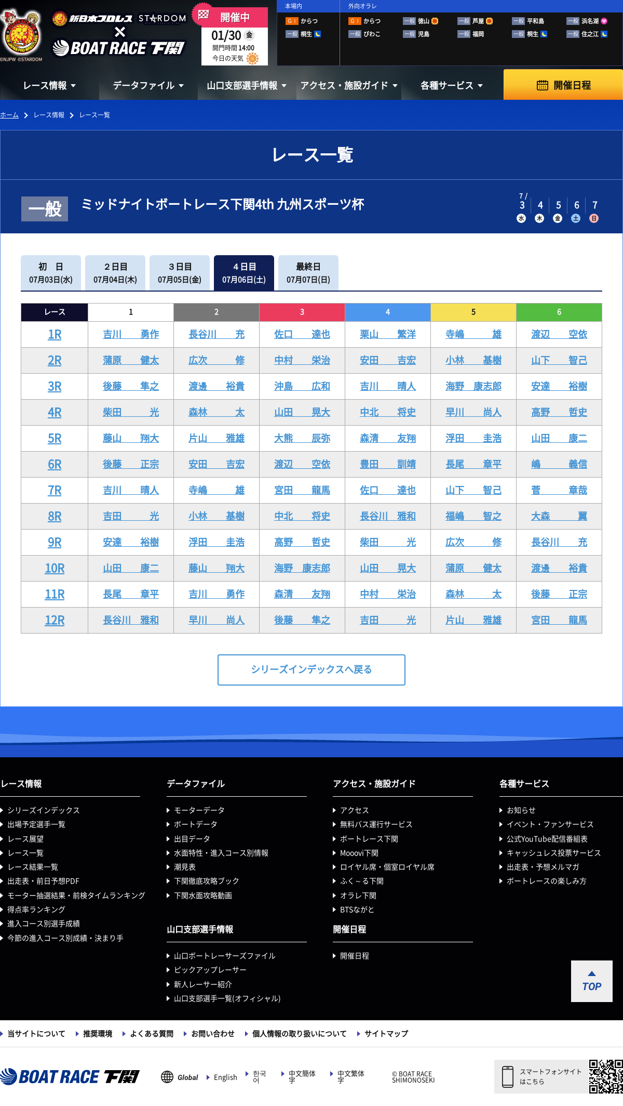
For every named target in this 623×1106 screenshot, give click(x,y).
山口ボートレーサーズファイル (225, 955)
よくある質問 (151, 1033)
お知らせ (521, 810)
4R (54, 412)
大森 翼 (559, 516)
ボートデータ (196, 824)
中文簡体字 (302, 1077)
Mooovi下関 (359, 853)
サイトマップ (386, 1033)
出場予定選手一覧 (36, 824)
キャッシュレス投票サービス (554, 853)
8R (54, 516)
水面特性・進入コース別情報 (221, 853)
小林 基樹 (473, 360)
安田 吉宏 (388, 360)
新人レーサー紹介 (203, 984)
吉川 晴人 (388, 386)
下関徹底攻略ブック (206, 881)
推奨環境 (97, 1033)
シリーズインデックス (43, 810)
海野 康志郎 (473, 386)
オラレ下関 (358, 895)
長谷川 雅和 (388, 516)
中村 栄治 (302, 360)
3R (54, 386)
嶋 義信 (559, 464)
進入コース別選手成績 (43, 923)
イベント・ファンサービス (550, 824)
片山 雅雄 (216, 438)
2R (54, 360)
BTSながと (357, 909)
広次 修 (216, 360)
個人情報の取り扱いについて (299, 1033)
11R (54, 594)
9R (54, 542)
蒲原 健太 (131, 360)
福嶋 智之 (473, 516)
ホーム (9, 115)
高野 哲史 (559, 412)
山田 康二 (559, 438)
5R (54, 438)
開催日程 (572, 85)
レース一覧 (25, 853)
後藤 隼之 (131, 386)
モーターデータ (199, 810)
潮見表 (185, 867)
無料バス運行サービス (376, 824)
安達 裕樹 (559, 386)
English (225, 1077)
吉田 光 (131, 516)
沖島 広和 (302, 386)
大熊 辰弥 (302, 438)
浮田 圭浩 (473, 438)
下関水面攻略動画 (203, 895)
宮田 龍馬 (302, 490)
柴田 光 (131, 412)
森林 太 (216, 412)
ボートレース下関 (369, 838)
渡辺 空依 (559, 334)
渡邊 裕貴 (216, 386)
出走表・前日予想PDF (43, 881)
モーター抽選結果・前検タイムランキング (76, 895)
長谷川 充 (216, 334)
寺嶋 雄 (473, 334)
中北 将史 (388, 412)
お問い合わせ (213, 1033)
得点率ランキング (36, 909)
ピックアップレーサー (210, 969)
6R (54, 464)
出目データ (192, 838)
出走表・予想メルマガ (543, 867)
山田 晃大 (302, 412)
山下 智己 (559, 360)
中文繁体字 (350, 1077)
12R (54, 620)
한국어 (259, 1077)
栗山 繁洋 (388, 334)
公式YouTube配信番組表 (547, 838)
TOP (592, 986)
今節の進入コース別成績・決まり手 (65, 938)
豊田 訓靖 (388, 464)
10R (54, 568)
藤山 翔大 (131, 438)
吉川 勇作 (131, 334)
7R (54, 490)
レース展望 (25, 838)
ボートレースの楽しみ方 (547, 881)
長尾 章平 (473, 464)
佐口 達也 (302, 334)
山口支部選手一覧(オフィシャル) (227, 998)
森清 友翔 (388, 438)
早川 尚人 (473, 412)
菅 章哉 (559, 490)
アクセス (354, 810)
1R (54, 334)
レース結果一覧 (32, 867)
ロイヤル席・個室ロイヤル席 (387, 867)
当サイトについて (36, 1033)
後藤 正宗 (131, 464)
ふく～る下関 (362, 881)
